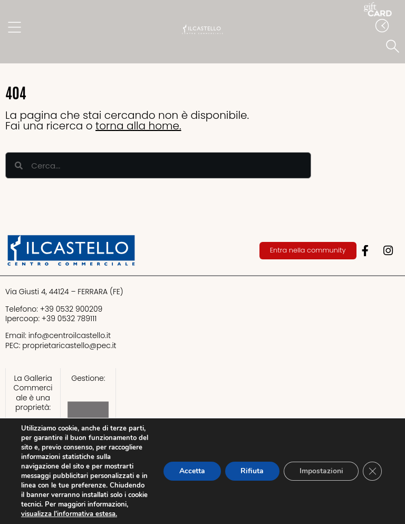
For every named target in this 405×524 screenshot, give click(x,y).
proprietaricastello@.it (69, 345)
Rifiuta (251, 471)
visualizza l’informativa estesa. (69, 514)
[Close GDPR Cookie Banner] (372, 471)
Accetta (191, 471)
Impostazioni (321, 471)
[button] (394, 47)
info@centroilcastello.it (69, 335)
